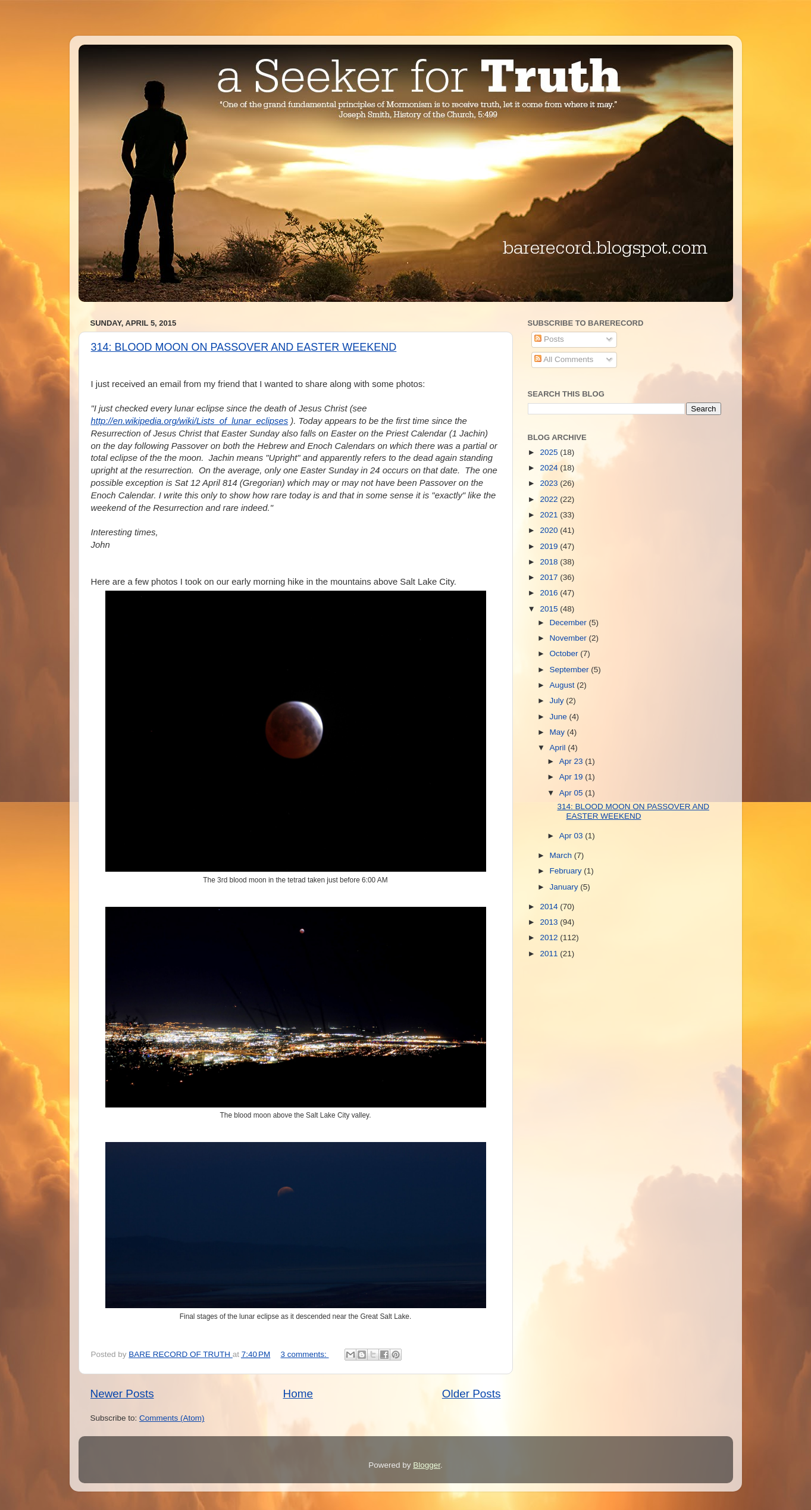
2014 (550, 906)
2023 (550, 483)
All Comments (563, 359)
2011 (550, 953)
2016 (550, 592)
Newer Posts (122, 1393)
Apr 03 (572, 835)
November (569, 638)
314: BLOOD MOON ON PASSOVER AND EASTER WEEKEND (244, 347)
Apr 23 (572, 761)
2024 (550, 467)
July (558, 700)
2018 (550, 561)
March (562, 855)
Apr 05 (572, 792)
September (570, 669)
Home (298, 1393)
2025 (550, 452)
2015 (550, 608)
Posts (549, 339)
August (563, 685)
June (559, 716)
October (565, 653)
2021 (550, 514)
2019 (550, 546)
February (567, 870)
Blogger (426, 1465)
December (569, 622)
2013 (550, 922)
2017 (550, 577)
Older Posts (471, 1393)
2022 (550, 499)
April (559, 747)
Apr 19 (572, 776)
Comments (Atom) (172, 1418)
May (558, 732)
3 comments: (305, 1354)
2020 (550, 530)
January (565, 886)
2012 (550, 937)
